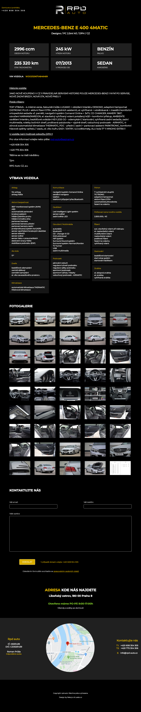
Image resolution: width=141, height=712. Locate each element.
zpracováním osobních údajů (66, 578)
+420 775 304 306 (129, 655)
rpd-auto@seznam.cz (62, 139)
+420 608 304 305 (13, 11)
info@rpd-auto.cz (128, 659)
